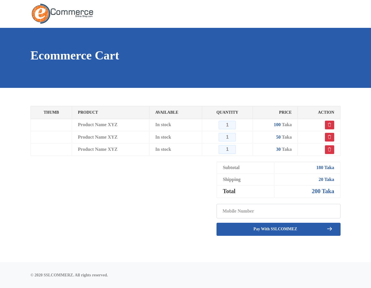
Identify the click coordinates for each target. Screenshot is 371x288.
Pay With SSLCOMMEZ (293, 228)
